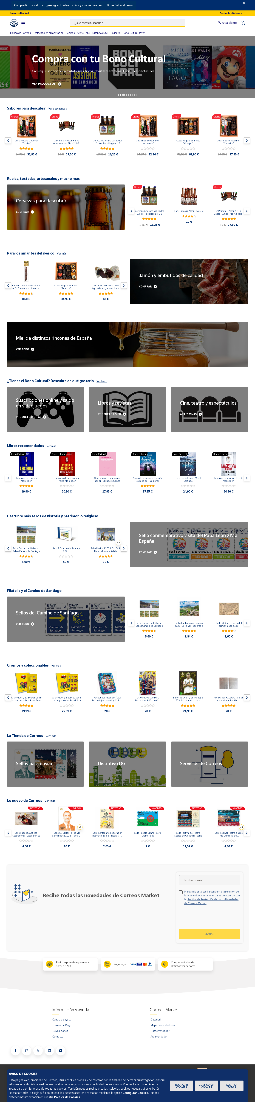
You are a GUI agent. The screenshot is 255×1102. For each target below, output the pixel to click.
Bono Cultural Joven (134, 32)
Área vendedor (159, 1036)
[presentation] (209, 919)
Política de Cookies (67, 1097)
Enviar (209, 934)
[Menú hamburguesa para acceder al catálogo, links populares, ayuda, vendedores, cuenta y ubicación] (23, 22)
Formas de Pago (62, 1025)
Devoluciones (60, 1030)
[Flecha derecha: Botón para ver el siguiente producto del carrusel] (247, 140)
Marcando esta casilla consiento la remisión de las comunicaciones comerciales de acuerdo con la (212, 897)
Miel (88, 32)
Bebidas (70, 32)
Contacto (57, 1036)
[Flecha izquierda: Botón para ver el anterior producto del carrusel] (8, 140)
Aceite (80, 32)
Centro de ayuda (62, 1019)
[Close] (244, 3)
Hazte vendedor (160, 1030)
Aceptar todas (231, 1086)
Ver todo (102, 381)
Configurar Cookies (206, 1086)
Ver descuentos (57, 108)
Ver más (61, 253)
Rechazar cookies (181, 1086)
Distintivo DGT (100, 32)
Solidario (116, 32)
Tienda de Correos (20, 32)
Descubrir (156, 1019)
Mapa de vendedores (163, 1025)
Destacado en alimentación (48, 32)
